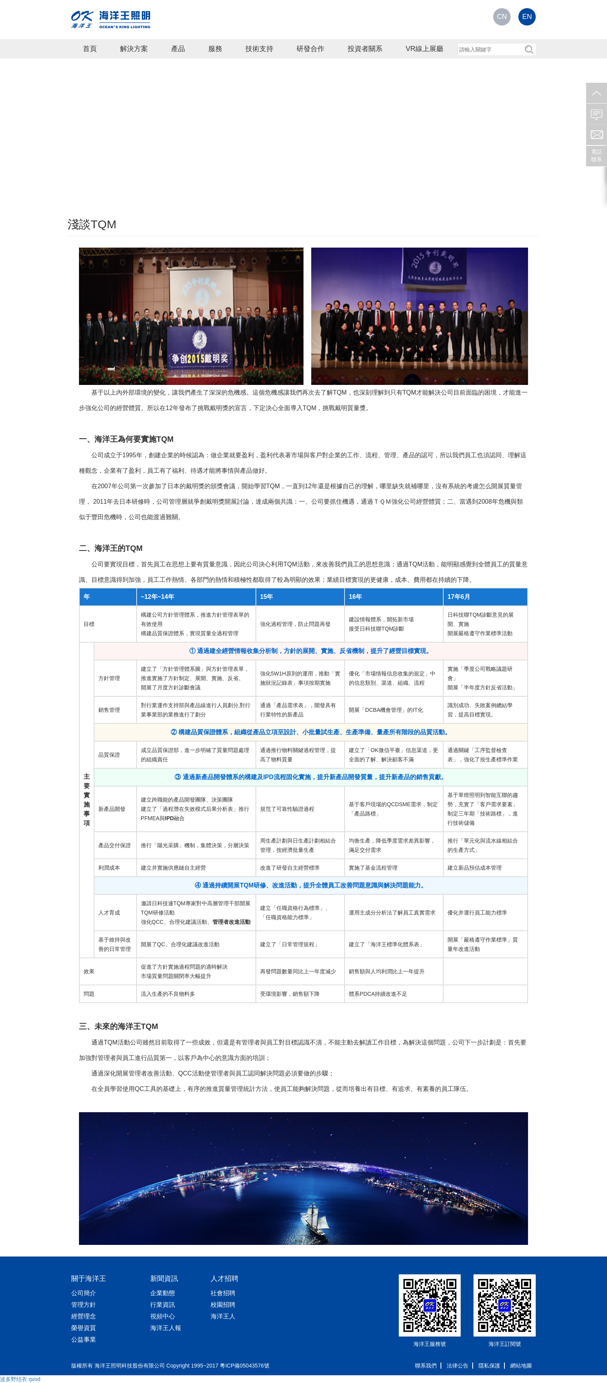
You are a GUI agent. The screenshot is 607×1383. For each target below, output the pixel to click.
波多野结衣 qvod (20, 1379)
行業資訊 (162, 1304)
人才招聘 (224, 1278)
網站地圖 (521, 1365)
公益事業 (83, 1339)
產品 (178, 49)
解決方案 (134, 49)
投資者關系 (365, 49)
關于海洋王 (88, 1278)
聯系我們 (426, 1365)
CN (502, 17)
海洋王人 (223, 1316)
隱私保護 (489, 1365)
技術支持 (259, 49)
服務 (215, 49)
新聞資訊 (164, 1278)
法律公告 (457, 1365)
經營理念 (83, 1316)
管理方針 (83, 1304)
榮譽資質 (83, 1328)
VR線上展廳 (424, 49)
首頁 (90, 49)
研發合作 (310, 49)
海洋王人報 (165, 1328)
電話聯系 (596, 155)
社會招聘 (223, 1293)
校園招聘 (223, 1304)
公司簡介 (83, 1293)
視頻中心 (162, 1316)
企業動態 (162, 1293)
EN (527, 17)
